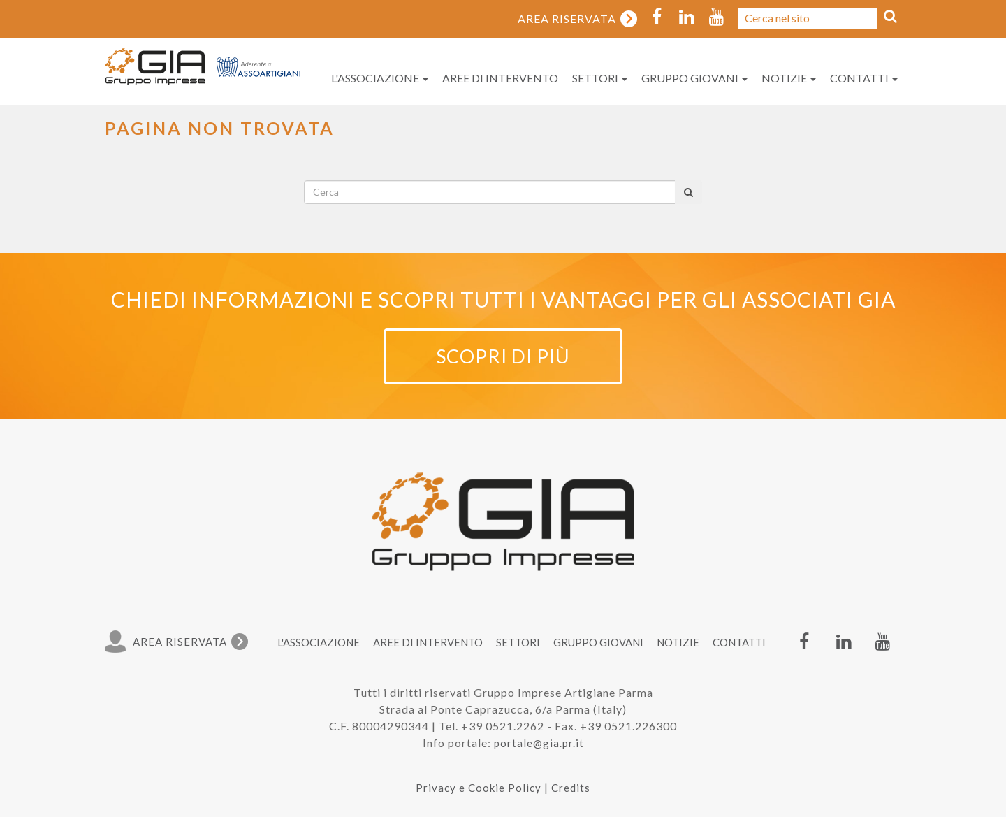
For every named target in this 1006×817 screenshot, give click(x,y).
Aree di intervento (500, 78)
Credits (570, 787)
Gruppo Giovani (694, 78)
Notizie (788, 78)
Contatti (864, 78)
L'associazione (379, 78)
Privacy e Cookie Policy (478, 787)
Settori (599, 78)
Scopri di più (503, 356)
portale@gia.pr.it (539, 743)
